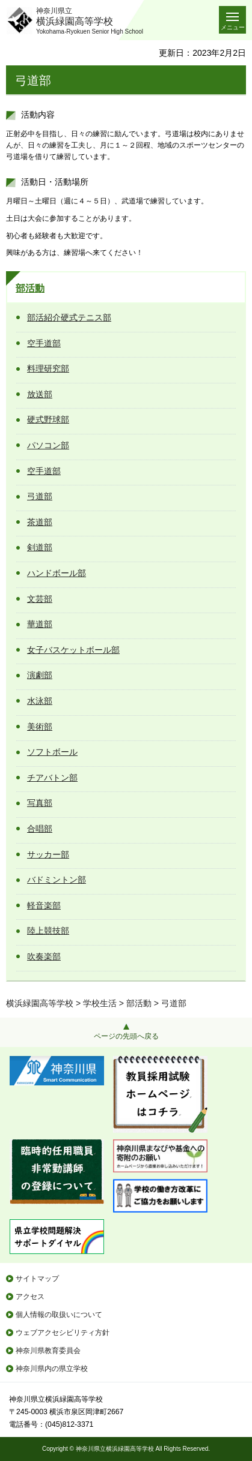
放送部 (39, 394)
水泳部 (39, 701)
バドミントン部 (56, 879)
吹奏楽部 (44, 956)
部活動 (30, 288)
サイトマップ (37, 1278)
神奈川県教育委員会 (48, 1350)
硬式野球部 (48, 419)
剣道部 (39, 547)
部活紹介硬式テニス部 (69, 317)
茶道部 (39, 522)
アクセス (30, 1296)
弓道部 (39, 496)
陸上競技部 (48, 930)
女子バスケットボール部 (73, 650)
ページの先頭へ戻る (126, 1036)
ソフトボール (52, 752)
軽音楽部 (44, 905)
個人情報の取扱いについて (59, 1314)
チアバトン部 (52, 777)
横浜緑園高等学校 (39, 1003)
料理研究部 (48, 368)
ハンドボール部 (56, 573)
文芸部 (39, 599)
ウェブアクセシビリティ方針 (62, 1332)
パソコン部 (48, 445)
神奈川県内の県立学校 (52, 1368)
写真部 (39, 803)
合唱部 (39, 828)
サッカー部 (48, 854)
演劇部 (39, 675)
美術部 (39, 726)
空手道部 (44, 343)
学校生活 (100, 1003)
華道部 (39, 624)
